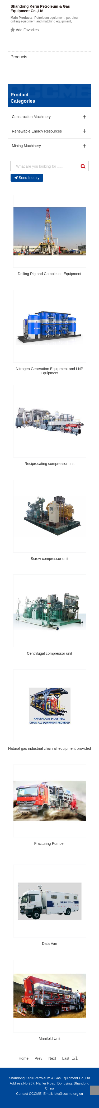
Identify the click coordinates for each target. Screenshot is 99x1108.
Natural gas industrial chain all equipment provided (49, 748)
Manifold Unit (49, 1038)
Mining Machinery (26, 146)
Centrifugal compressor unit (49, 653)
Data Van (49, 943)
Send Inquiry (27, 178)
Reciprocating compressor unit (49, 463)
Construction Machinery (31, 117)
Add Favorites (25, 29)
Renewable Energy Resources (37, 131)
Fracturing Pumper (49, 843)
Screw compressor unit (49, 559)
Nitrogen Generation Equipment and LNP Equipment (49, 371)
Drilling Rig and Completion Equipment (49, 274)
